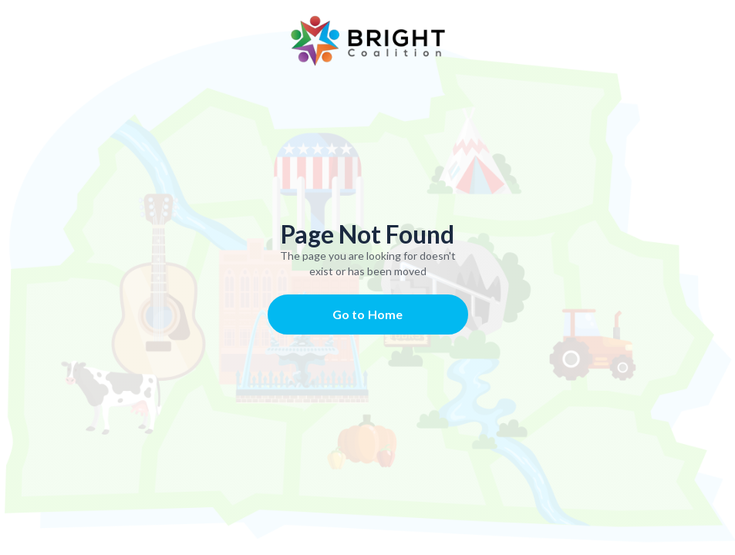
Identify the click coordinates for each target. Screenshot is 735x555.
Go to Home (367, 314)
